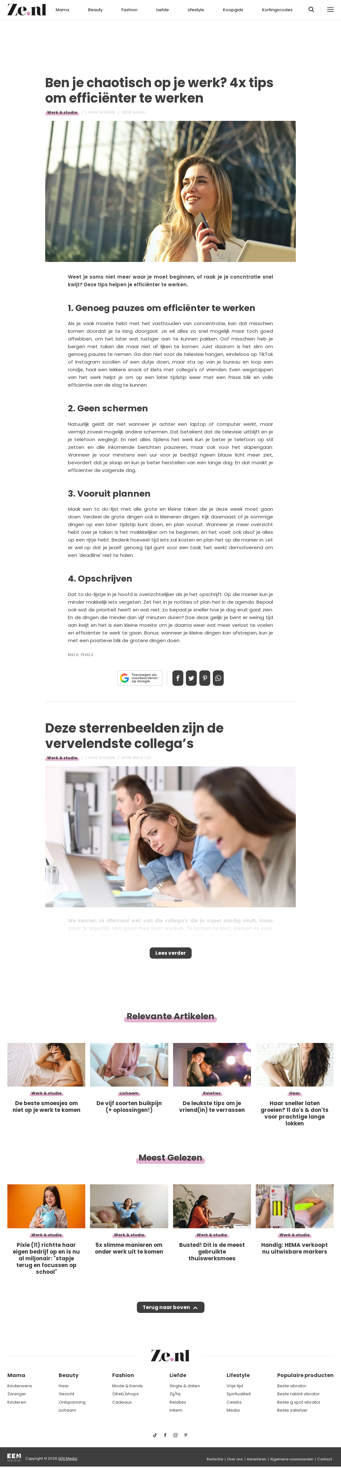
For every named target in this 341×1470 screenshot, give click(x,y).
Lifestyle (196, 10)
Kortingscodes (277, 10)
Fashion (129, 10)
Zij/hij (175, 1394)
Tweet (189, 678)
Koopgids (233, 10)
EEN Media (67, 1458)
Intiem (176, 1410)
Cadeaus (122, 1402)
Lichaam (67, 1410)
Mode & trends (127, 1386)
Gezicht (66, 1394)
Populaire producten (305, 1375)
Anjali (139, 112)
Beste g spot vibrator (298, 1402)
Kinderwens (19, 1386)
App (225, 678)
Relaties (178, 1402)
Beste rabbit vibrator (298, 1394)
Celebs (234, 1402)
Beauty (95, 10)
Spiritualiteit (239, 1394)
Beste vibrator (291, 1386)
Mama (62, 10)
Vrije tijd (235, 1386)
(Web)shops (125, 1394)
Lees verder (170, 955)
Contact (324, 1459)
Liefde (162, 10)
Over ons (235, 1459)
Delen (171, 678)
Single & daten (185, 1386)
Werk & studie (62, 112)
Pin (207, 678)
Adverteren (256, 1459)
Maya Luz (142, 757)
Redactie (215, 1459)
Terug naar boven (166, 1313)
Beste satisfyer (292, 1410)
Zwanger (16, 1394)
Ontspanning (72, 1402)
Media (233, 1410)
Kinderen (16, 1402)
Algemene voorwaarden (291, 1459)
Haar (64, 1386)
